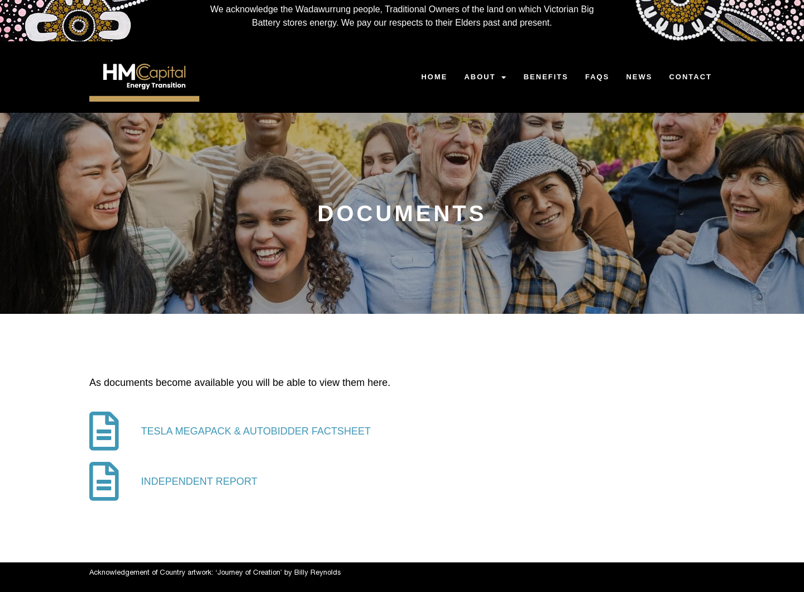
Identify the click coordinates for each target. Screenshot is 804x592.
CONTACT (690, 77)
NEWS (639, 77)
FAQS (597, 77)
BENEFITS (546, 77)
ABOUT (485, 77)
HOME (434, 77)
